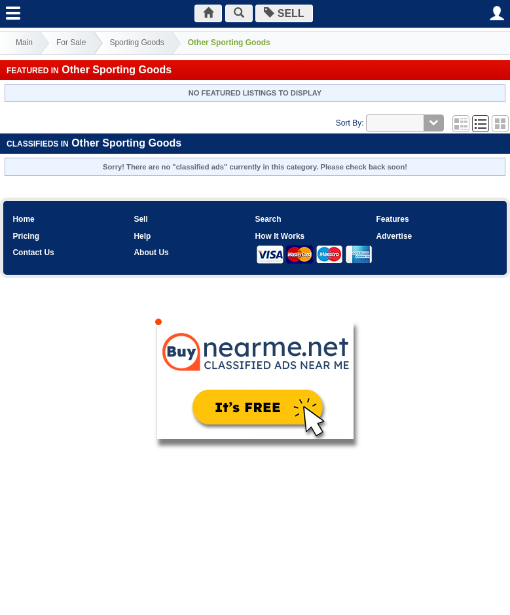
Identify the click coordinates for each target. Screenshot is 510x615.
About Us (151, 252)
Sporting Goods (136, 42)
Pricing (25, 236)
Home (23, 219)
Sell (140, 219)
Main (24, 42)
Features (392, 219)
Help (142, 236)
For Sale (71, 42)
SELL (284, 13)
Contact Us (33, 252)
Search (268, 219)
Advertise (394, 236)
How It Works (279, 236)
